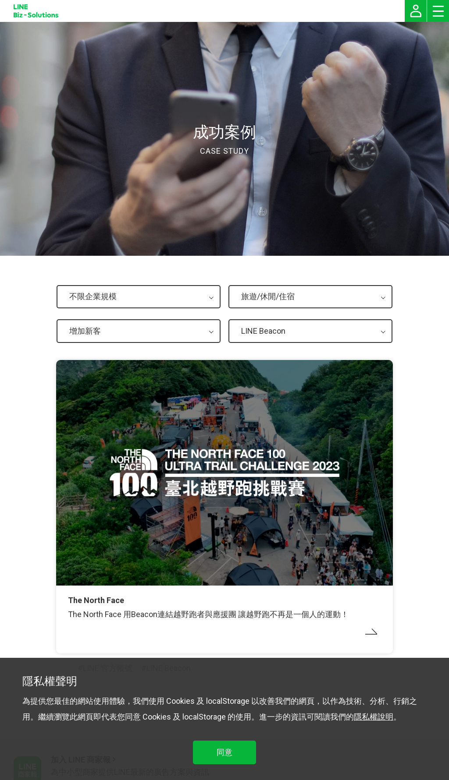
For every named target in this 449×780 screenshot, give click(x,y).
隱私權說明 (373, 716)
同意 (224, 752)
